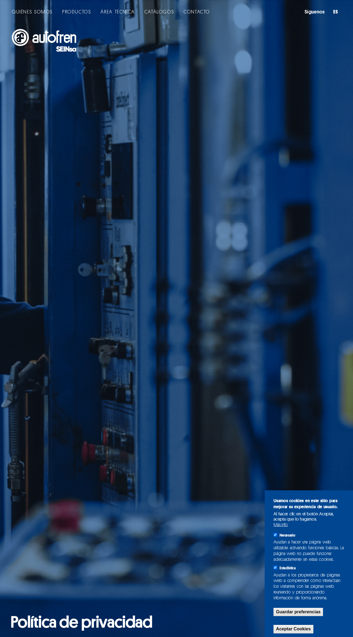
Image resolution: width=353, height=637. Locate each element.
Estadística (287, 567)
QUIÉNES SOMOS (32, 12)
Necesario (287, 535)
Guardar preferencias (298, 611)
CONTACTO (197, 12)
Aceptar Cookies (293, 629)
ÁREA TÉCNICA (117, 12)
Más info (280, 524)
